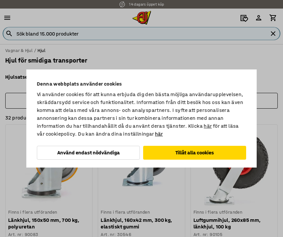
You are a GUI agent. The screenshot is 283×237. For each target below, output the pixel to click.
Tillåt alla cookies (194, 152)
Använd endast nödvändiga (88, 152)
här (208, 126)
